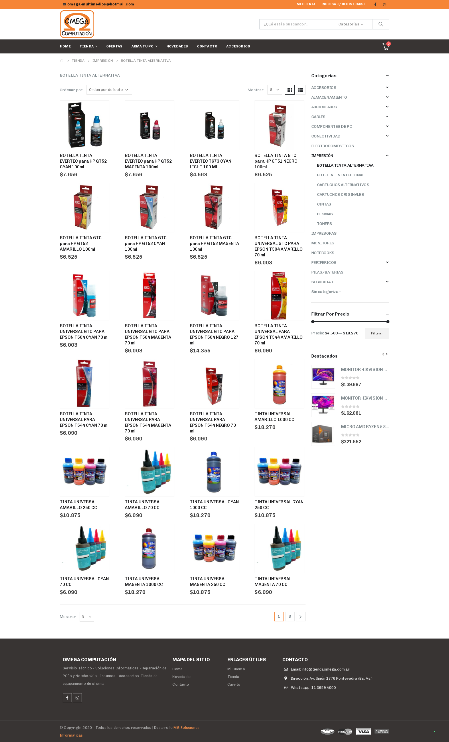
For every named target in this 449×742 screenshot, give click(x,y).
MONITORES (322, 243)
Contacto (207, 46)
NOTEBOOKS (322, 252)
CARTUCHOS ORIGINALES (340, 194)
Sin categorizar (325, 291)
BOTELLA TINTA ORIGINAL (340, 175)
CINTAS (324, 204)
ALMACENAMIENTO (329, 97)
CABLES (318, 116)
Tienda (87, 46)
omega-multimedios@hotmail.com (100, 4)
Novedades (177, 46)
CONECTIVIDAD (325, 136)
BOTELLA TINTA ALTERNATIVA (345, 165)
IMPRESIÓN (322, 155)
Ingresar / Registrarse (343, 4)
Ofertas (114, 46)
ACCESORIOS (238, 46)
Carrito (233, 684)
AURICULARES (324, 107)
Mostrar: (256, 90)
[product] (323, 377)
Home (65, 46)
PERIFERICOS (323, 262)
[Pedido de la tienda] (109, 90)
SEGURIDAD (322, 282)
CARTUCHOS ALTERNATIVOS (343, 184)
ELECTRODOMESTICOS (332, 145)
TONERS (324, 223)
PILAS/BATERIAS (327, 272)
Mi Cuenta (236, 669)
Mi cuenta (306, 4)
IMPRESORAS (324, 233)
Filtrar (377, 333)
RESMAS (325, 214)
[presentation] (383, 354)
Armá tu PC (142, 46)
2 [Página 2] (289, 616)
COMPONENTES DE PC (331, 126)
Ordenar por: (71, 90)
